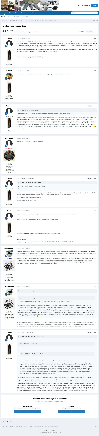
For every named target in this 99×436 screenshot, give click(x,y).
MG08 (9, 210)
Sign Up (94, 5)
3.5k (9, 273)
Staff (9, 16)
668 (9, 235)
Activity (11, 12)
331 (9, 95)
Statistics (33, 12)
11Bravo (11, 30)
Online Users (25, 16)
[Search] (79, 13)
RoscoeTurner (9, 248)
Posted (23, 38)
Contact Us (52, 430)
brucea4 (9, 70)
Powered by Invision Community (49, 433)
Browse (4, 13)
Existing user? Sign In (84, 5)
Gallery (26, 12)
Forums (3, 16)
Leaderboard (16, 16)
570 (9, 163)
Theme (46, 430)
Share (81, 31)
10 (9, 63)
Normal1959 (9, 138)
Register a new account (27, 411)
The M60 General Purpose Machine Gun (28, 32)
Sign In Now (72, 411)
